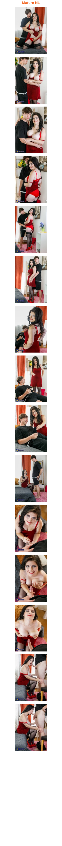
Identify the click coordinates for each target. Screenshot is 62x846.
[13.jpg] (31, 629)
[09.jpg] (31, 429)
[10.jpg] (31, 479)
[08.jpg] (31, 380)
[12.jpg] (31, 579)
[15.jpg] (31, 728)
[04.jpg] (31, 180)
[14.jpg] (31, 678)
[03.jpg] (31, 131)
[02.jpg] (31, 81)
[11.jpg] (31, 529)
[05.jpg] (31, 230)
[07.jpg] (31, 330)
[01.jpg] (31, 31)
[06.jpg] (31, 280)
